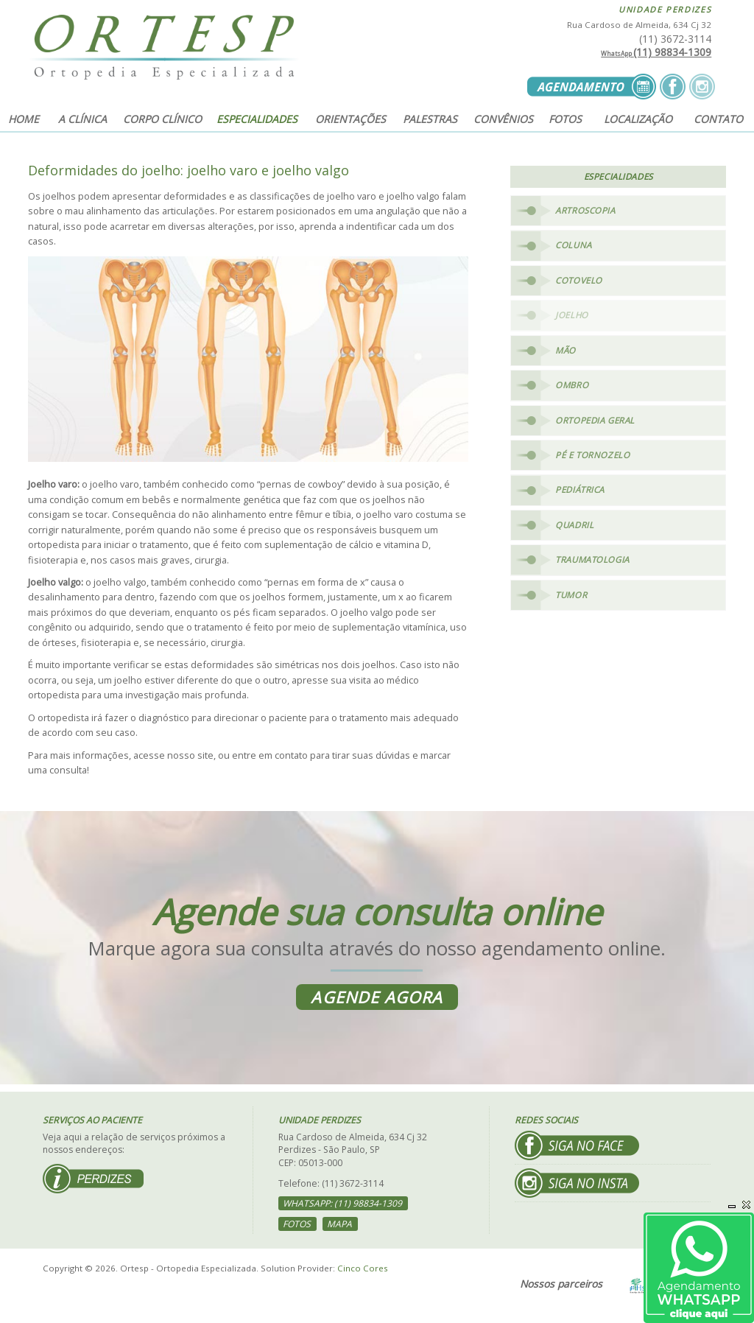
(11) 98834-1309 (656, 52)
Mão (565, 350)
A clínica (82, 119)
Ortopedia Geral (595, 420)
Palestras (430, 119)
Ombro (571, 384)
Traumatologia (592, 560)
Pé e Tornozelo (592, 454)
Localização (638, 119)
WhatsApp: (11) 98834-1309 (342, 1203)
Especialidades (256, 119)
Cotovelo (578, 280)
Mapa (339, 1224)
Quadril (574, 524)
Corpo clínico (162, 119)
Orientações (350, 119)
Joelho (571, 314)
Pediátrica (580, 490)
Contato (718, 119)
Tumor (571, 594)
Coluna (573, 244)
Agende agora (377, 997)
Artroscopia (585, 210)
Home (23, 119)
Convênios (503, 119)
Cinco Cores (362, 1268)
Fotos (565, 119)
